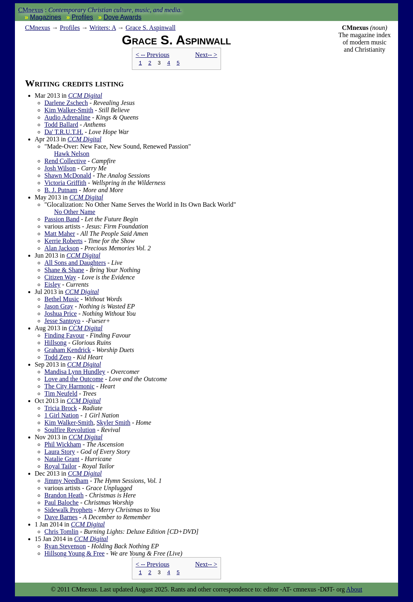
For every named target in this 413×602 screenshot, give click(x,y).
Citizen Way (60, 278)
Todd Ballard (61, 125)
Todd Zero (57, 358)
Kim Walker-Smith (68, 111)
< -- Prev (152, 54)
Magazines (45, 17)
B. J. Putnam (60, 191)
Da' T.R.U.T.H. (63, 133)
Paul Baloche (61, 503)
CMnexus (30, 9)
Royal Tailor (60, 467)
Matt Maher (59, 234)
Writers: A (103, 27)
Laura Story (59, 452)
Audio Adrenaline (67, 118)
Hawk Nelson (72, 154)
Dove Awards (123, 17)
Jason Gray (58, 307)
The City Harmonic (69, 387)
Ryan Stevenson (65, 547)
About (354, 591)
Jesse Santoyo (62, 322)
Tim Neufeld (60, 394)
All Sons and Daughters (75, 263)
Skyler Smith (113, 423)
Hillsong (55, 343)
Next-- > (206, 54)
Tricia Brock (60, 409)
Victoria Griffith (65, 183)
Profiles (82, 17)
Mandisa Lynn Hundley (74, 372)
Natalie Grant (61, 460)
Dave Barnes (60, 518)
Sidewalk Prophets (68, 511)
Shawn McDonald (67, 176)
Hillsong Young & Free (74, 554)
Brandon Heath (63, 496)
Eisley (52, 285)
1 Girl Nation (61, 416)
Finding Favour (64, 336)
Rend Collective (65, 162)
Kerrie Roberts (63, 242)
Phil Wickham (62, 445)
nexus (37, 27)
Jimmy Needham (66, 481)
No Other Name (74, 213)
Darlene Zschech (66, 104)
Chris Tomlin (61, 532)
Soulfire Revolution (70, 431)
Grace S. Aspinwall (150, 27)
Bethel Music (61, 300)
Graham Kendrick (67, 351)
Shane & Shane (64, 271)
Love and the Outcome (73, 380)
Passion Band (61, 220)
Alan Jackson (61, 249)
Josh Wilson (60, 169)
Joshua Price (60, 314)
